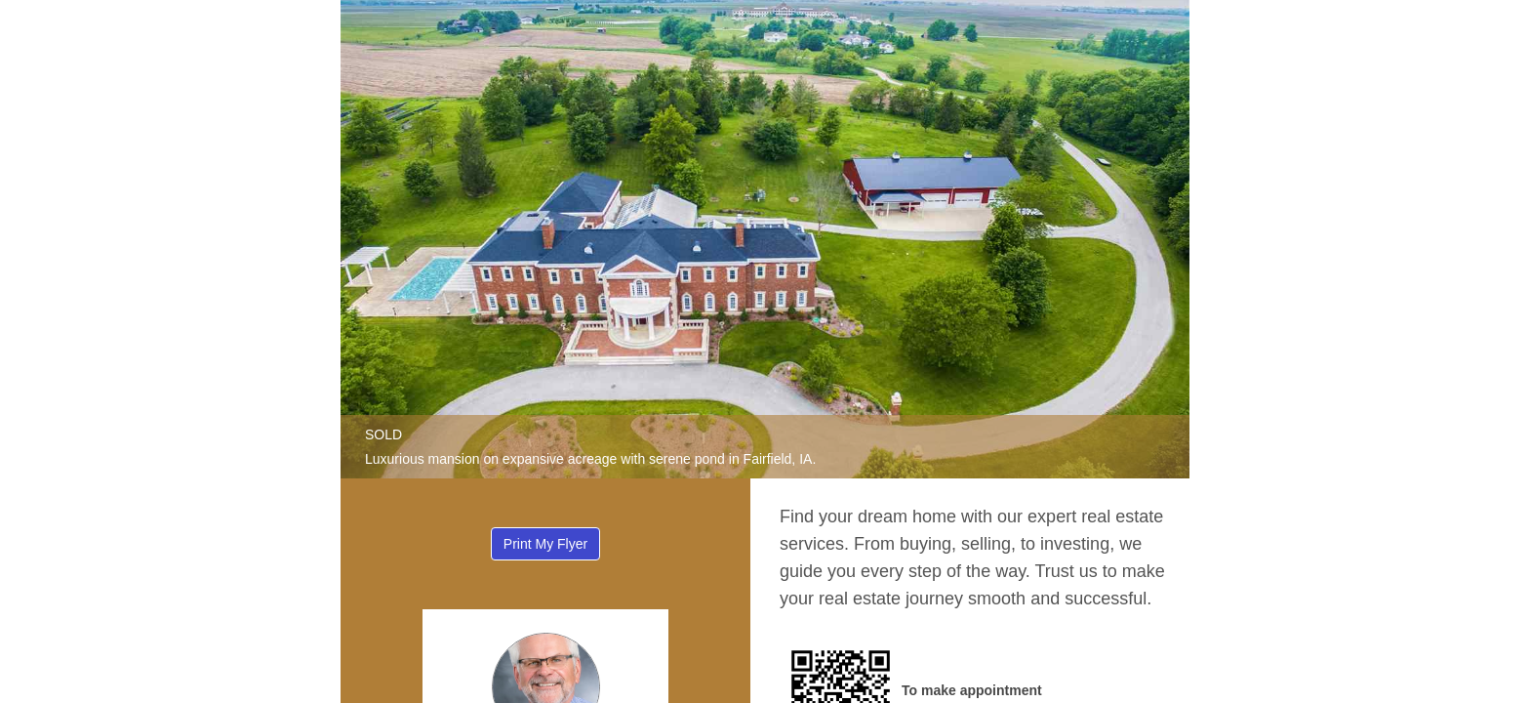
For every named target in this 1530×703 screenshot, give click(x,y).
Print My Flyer (545, 544)
